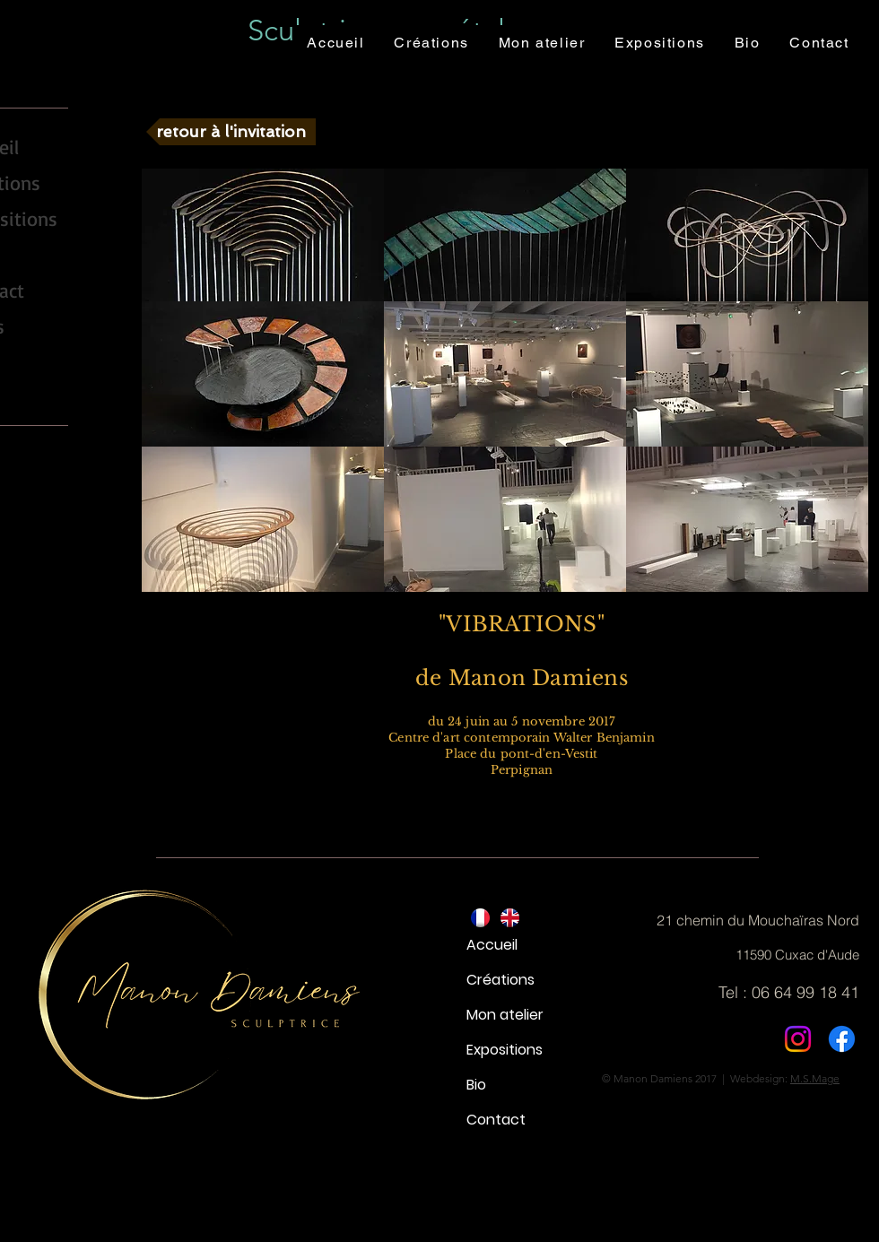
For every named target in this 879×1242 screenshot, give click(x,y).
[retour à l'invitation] (231, 131)
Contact (496, 1119)
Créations (500, 979)
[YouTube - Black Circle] (16, 373)
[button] (263, 235)
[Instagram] (797, 1038)
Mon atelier (505, 1014)
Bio (476, 1084)
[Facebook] (841, 1038)
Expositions (504, 1049)
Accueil (492, 944)
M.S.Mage (815, 1078)
